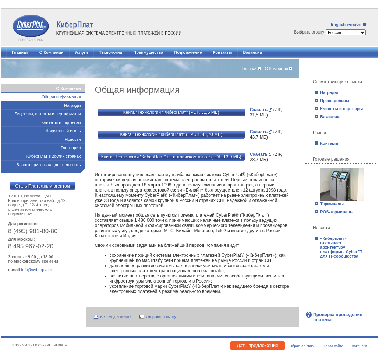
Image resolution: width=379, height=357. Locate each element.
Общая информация (61, 97)
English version (346, 24)
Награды (329, 92)
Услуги (81, 52)
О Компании (51, 52)
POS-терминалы (337, 212)
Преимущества (148, 52)
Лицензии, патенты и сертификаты (48, 114)
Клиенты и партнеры (341, 108)
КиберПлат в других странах (53, 156)
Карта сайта (333, 346)
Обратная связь (302, 346)
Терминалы (332, 204)
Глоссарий (71, 148)
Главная (20, 52)
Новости (73, 139)
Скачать (259, 109)
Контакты (222, 52)
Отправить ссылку (161, 317)
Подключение (188, 52)
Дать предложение (257, 345)
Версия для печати (115, 317)
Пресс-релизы (334, 100)
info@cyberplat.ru (37, 269)
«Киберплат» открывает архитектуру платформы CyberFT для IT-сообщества (341, 247)
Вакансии (252, 52)
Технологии (110, 52)
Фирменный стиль (63, 131)
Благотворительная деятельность (48, 164)
